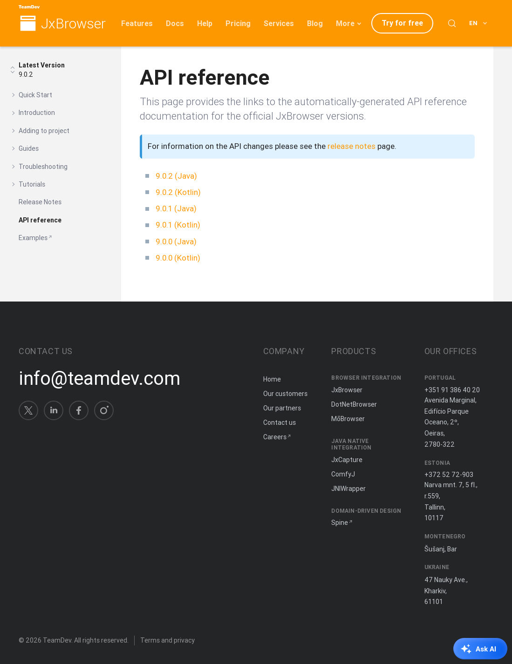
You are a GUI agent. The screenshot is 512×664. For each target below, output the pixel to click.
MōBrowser (348, 419)
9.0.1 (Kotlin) (178, 225)
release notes (351, 146)
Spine (339, 522)
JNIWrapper (348, 488)
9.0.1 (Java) (176, 208)
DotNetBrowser (354, 404)
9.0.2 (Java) (176, 176)
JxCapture (346, 460)
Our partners (282, 408)
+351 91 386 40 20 (452, 390)
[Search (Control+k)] (452, 23)
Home (272, 379)
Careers (275, 437)
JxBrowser (73, 24)
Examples (33, 238)
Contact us (279, 422)
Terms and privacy (167, 640)
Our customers (285, 393)
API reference (40, 220)
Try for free (402, 22)
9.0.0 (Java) (176, 241)
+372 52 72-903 (448, 474)
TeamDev (57, 640)
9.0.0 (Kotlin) (178, 258)
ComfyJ (343, 474)
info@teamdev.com (99, 378)
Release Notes (40, 202)
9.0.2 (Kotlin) (178, 192)
